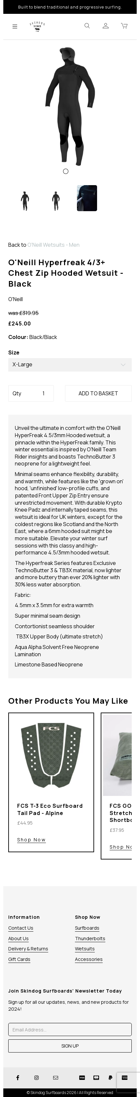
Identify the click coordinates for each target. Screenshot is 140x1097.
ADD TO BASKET (98, 393)
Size (13, 352)
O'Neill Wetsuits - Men (53, 244)
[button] (21, 145)
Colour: (18, 337)
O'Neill (15, 299)
